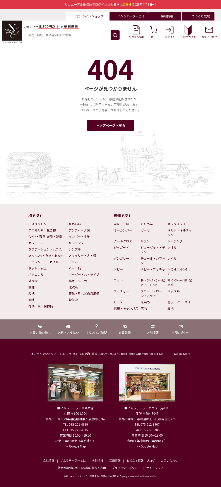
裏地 (171, 308)
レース (118, 302)
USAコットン (37, 224)
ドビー (118, 269)
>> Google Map (75, 446)
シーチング (175, 241)
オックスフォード (180, 224)
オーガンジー (123, 230)
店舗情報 (97, 460)
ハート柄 (75, 268)
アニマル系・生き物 (42, 230)
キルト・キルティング (180, 232)
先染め (145, 302)
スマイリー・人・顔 (82, 255)
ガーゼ (145, 230)
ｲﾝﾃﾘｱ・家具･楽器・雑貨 (45, 236)
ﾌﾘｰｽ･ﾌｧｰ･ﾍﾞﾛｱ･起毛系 (180, 282)
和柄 (31, 293)
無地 (31, 300)
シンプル (75, 249)
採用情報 (114, 460)
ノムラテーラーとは (73, 460)
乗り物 (33, 281)
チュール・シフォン (153, 260)
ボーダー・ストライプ (84, 274)
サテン (145, 241)
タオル (172, 247)
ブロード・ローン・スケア (151, 293)
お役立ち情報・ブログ (141, 460)
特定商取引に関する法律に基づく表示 (82, 468)
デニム (73, 262)
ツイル (172, 258)
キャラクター (78, 243)
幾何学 (73, 300)
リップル (174, 291)
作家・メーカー (79, 281)
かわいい (75, 224)
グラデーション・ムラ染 (45, 249)
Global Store (182, 354)
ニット (118, 280)
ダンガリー (121, 258)
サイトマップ (154, 468)
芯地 (144, 308)
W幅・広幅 (121, 224)
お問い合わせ (169, 460)
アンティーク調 (79, 230)
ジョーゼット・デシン (153, 249)
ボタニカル (36, 274)
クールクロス (123, 241)
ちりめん (147, 224)
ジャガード (121, 247)
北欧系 (73, 287)
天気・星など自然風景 (84, 293)
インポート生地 (79, 236)
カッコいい (36, 243)
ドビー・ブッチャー (153, 271)
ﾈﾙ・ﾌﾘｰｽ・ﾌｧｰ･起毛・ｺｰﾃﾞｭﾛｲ (153, 282)
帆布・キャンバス (126, 308)
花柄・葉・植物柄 (40, 306)
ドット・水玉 (37, 268)
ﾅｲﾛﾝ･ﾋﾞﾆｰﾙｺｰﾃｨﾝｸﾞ (179, 271)
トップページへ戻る (110, 125)
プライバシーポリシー (126, 468)
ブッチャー (121, 291)
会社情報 (48, 460)
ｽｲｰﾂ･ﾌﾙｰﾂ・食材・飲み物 (45, 255)
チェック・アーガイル (43, 262)
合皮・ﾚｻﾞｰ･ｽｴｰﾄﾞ (180, 302)
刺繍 (31, 287)
